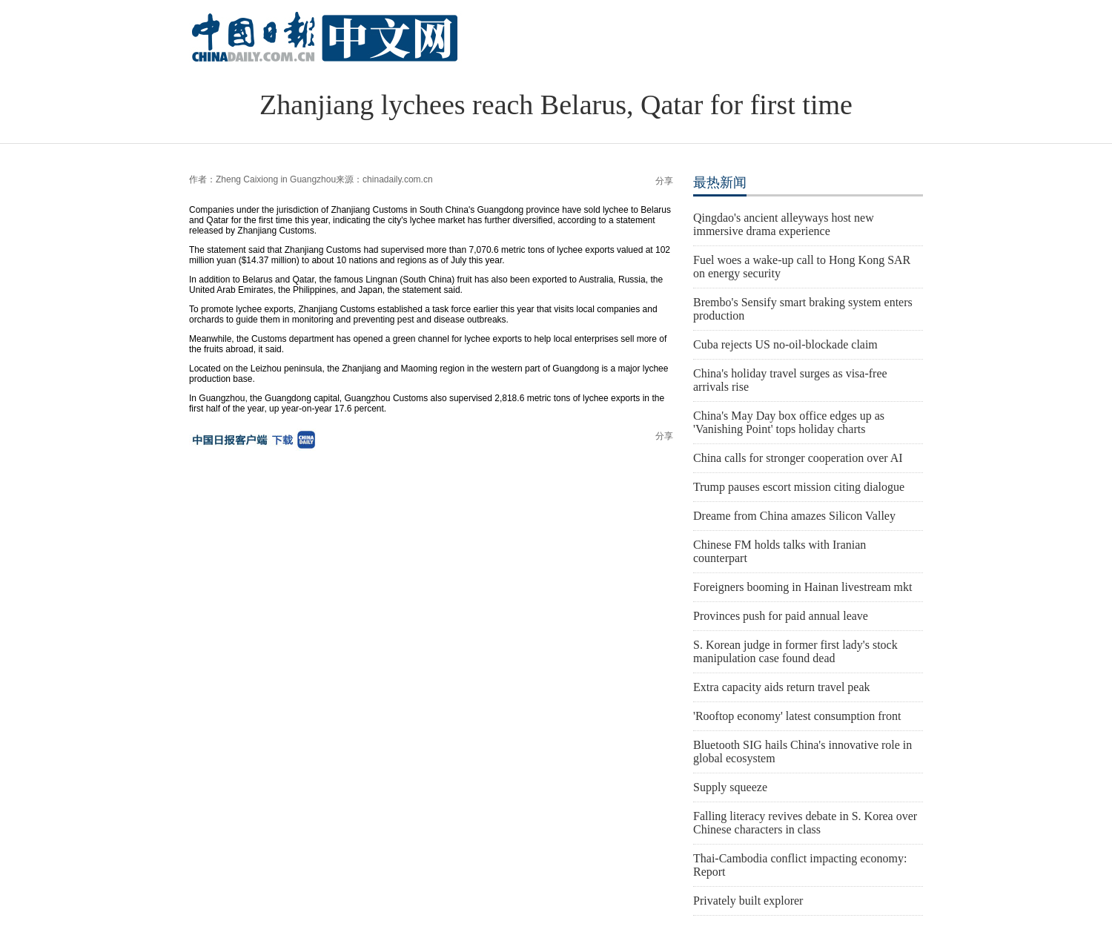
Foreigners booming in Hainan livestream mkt (803, 587)
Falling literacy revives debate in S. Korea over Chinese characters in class (805, 823)
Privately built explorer (748, 900)
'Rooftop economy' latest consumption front (797, 716)
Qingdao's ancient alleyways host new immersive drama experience (783, 224)
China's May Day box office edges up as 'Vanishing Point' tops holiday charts (788, 422)
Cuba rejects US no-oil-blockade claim (785, 344)
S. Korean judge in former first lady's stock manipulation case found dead (795, 651)
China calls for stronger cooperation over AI (798, 458)
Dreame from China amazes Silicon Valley (794, 515)
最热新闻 (720, 182)
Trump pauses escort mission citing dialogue (798, 486)
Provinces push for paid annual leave (780, 616)
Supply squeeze (730, 787)
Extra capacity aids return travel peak (781, 687)
